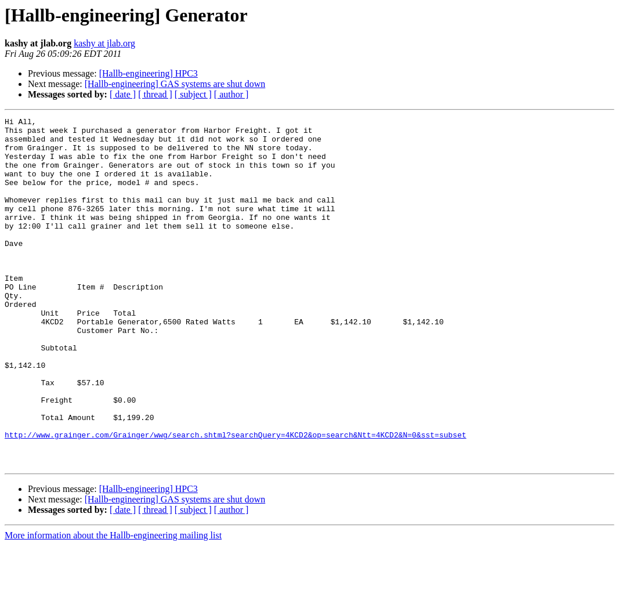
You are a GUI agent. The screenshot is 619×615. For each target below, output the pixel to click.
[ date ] (123, 94)
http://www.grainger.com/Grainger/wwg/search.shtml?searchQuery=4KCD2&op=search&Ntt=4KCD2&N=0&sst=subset (235, 499)
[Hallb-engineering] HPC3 (148, 73)
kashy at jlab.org (104, 43)
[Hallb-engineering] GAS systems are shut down (175, 84)
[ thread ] (155, 94)
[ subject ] (193, 94)
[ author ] (231, 94)
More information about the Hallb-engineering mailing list (113, 605)
